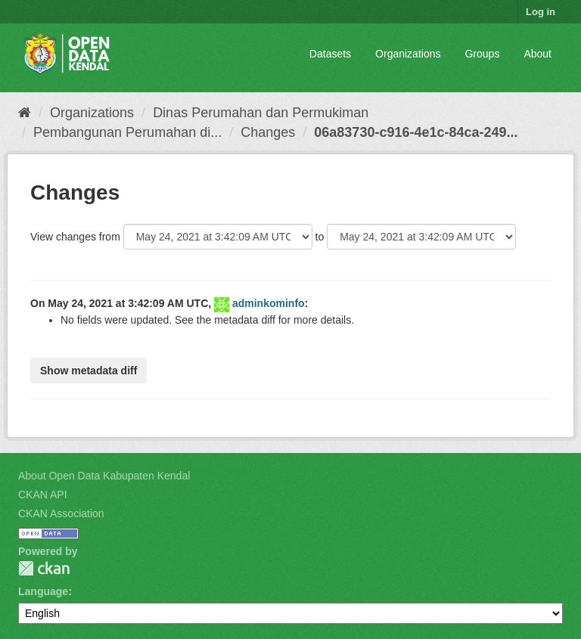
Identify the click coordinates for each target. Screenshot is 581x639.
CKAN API (42, 495)
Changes (268, 132)
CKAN (44, 568)
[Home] (24, 112)
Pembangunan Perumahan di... (127, 132)
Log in (540, 11)
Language (43, 591)
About (537, 54)
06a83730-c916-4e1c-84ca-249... (415, 132)
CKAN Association (61, 513)
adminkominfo (268, 303)
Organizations (407, 54)
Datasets (330, 54)
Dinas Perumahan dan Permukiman (260, 112)
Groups (481, 54)
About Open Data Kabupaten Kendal (104, 476)
